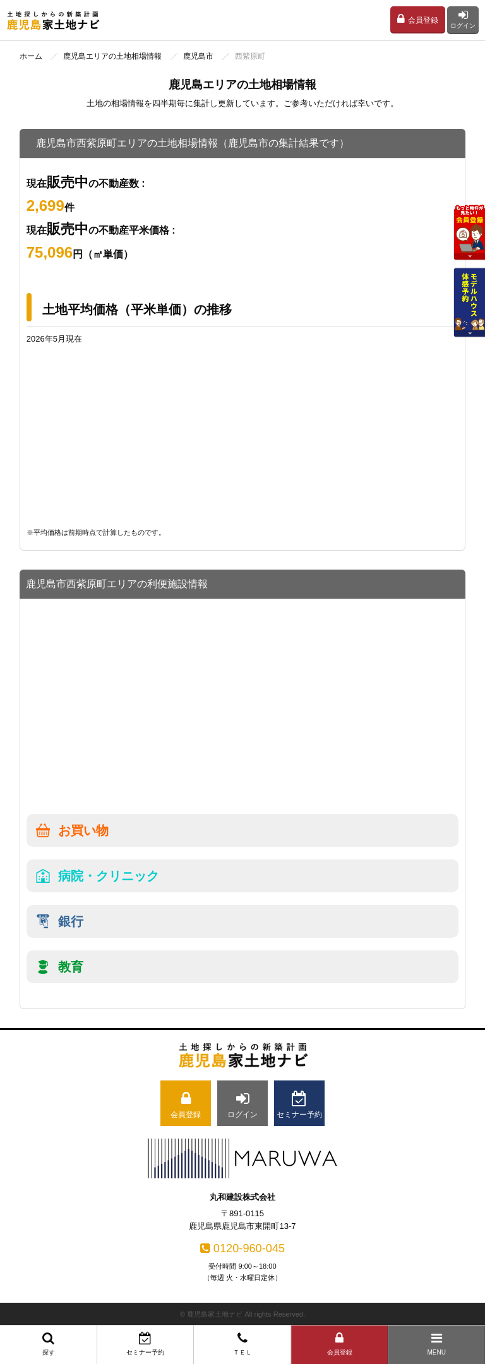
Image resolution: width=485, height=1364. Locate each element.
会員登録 (417, 19)
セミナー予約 (146, 1344)
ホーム (31, 56)
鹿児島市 (198, 56)
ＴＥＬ (242, 1344)
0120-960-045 (242, 1248)
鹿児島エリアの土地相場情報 (112, 56)
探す (49, 1344)
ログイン (463, 19)
